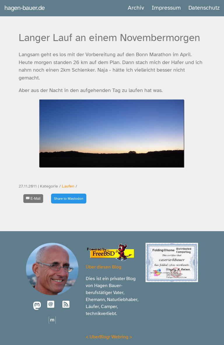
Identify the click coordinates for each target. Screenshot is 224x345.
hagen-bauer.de (24, 8)
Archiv (136, 7)
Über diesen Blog (103, 267)
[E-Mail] (33, 198)
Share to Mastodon (68, 199)
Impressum (166, 7)
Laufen (68, 186)
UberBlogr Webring (109, 337)
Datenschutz (204, 7)
